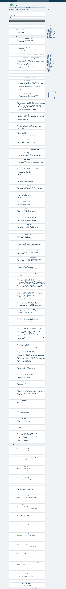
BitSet (49, 27)
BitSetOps (49, 28)
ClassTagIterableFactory (51, 33)
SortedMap (49, 76)
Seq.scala (16, 10)
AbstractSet (50, 23)
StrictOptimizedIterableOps (52, 91)
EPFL (32, 588)
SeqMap (49, 70)
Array (27, 95)
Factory (25, 390)
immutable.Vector (24, 413)
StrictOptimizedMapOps (51, 93)
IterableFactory (24, 459)
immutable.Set (25, 566)
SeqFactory (49, 69)
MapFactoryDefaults (51, 63)
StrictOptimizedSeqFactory (52, 94)
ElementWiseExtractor (26, 125)
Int (21, 29)
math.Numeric (30, 295)
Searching (49, 67)
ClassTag (30, 393)
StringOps (49, 99)
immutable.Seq (22, 564)
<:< (27, 404)
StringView (49, 100)
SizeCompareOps (24, 238)
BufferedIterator (50, 29)
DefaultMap (49, 35)
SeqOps (49, 71)
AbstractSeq (24, 400)
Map (48, 61)
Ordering (39, 328)
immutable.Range (23, 194)
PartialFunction (25, 57)
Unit (27, 161)
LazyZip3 (49, 56)
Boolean (30, 93)
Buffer (25, 395)
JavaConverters (50, 54)
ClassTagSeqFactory (51, 34)
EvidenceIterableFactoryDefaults (51, 39)
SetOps (49, 74)
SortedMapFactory (50, 77)
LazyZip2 (49, 55)
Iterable (26, 234)
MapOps (49, 64)
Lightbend (36, 588)
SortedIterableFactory (51, 75)
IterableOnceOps (50, 51)
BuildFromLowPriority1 (51, 31)
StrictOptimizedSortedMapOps (52, 97)
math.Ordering (29, 245)
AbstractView (50, 24)
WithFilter (49, 102)
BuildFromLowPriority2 (51, 32)
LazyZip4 (49, 57)
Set (48, 73)
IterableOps (50, 52)
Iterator (49, 53)
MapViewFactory (50, 66)
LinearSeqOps (50, 59)
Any (22, 132)
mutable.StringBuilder (26, 49)
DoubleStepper (50, 36)
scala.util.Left (36, 283)
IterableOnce (50, 49)
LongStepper (50, 60)
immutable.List (23, 402)
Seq (48, 68)
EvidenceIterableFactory (51, 37)
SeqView (49, 72)
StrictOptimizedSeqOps (51, 95)
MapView (49, 65)
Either (30, 281)
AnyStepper (49, 25)
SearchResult (38, 331)
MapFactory (49, 62)
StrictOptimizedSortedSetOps (52, 98)
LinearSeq (49, 58)
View (49, 101)
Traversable (25, 573)
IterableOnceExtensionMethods (52, 50)
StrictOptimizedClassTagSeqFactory (52, 90)
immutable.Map (29, 163)
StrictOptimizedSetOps (51, 96)
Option (34, 77)
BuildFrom (49, 30)
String (34, 54)
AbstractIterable (26, 7)
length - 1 (33, 217)
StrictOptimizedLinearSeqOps (52, 92)
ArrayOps (49, 26)
